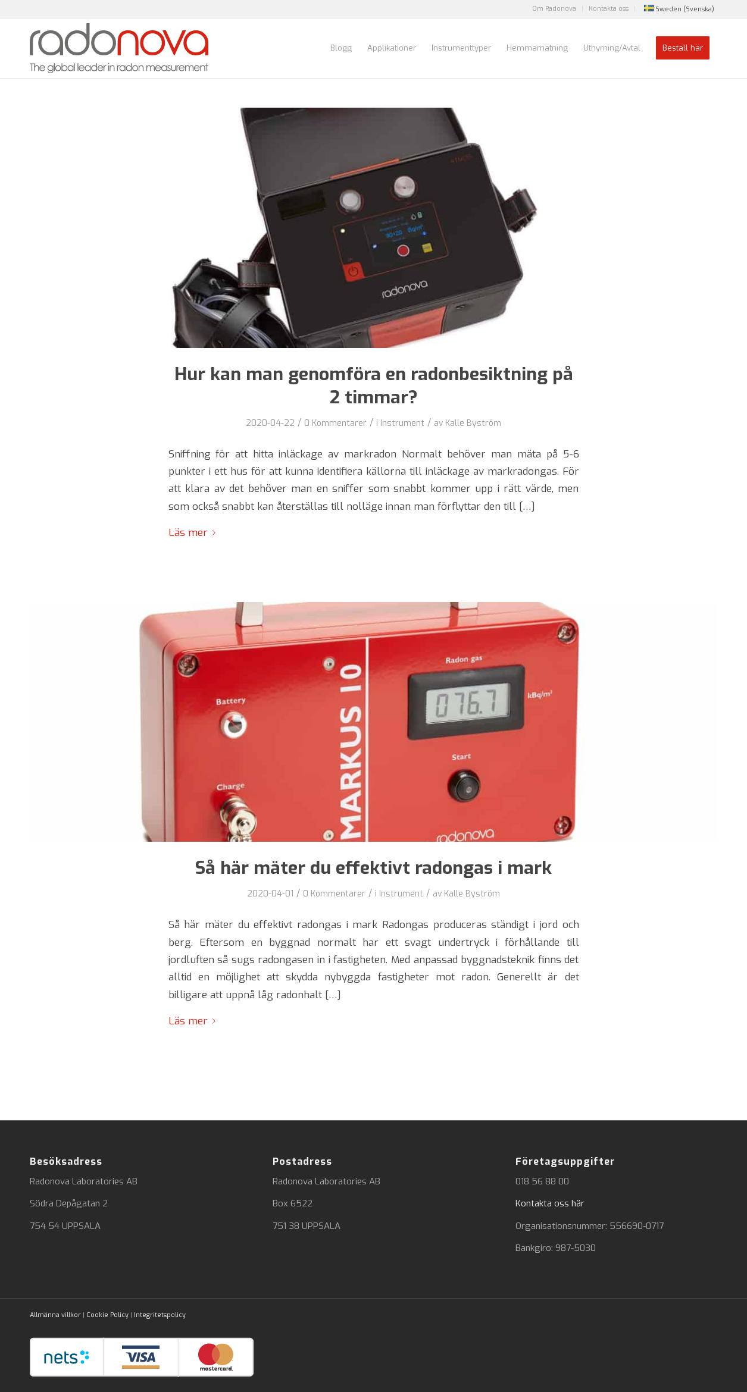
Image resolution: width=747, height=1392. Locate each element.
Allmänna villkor (55, 1315)
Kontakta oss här (550, 1203)
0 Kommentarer (335, 423)
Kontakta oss (609, 8)
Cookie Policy (107, 1315)
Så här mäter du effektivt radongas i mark (373, 868)
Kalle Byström (473, 423)
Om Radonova (554, 8)
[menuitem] (554, 9)
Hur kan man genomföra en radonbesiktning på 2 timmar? (373, 385)
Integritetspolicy (160, 1315)
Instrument (402, 423)
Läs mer (194, 533)
